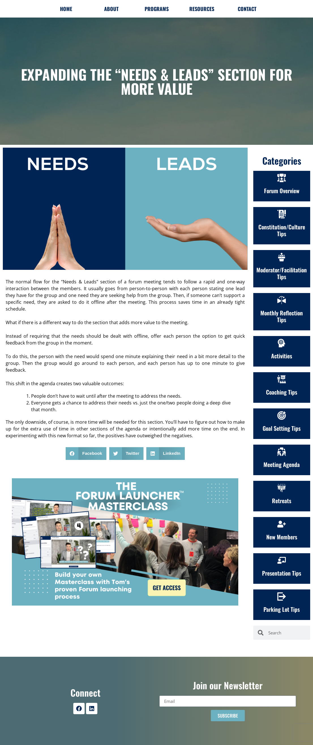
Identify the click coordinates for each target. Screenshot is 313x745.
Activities (281, 356)
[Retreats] (281, 488)
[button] (86, 453)
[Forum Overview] (281, 178)
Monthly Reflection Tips (281, 316)
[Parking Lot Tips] (281, 596)
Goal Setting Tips (282, 428)
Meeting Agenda (281, 464)
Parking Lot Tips (281, 609)
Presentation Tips (281, 573)
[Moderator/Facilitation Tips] (281, 257)
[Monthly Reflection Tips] (281, 300)
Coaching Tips (281, 392)
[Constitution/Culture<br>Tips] (281, 214)
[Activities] (281, 343)
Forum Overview (281, 190)
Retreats (281, 500)
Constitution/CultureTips (281, 230)
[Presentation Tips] (281, 560)
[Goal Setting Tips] (281, 415)
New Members (281, 537)
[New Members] (281, 524)
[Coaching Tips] (281, 379)
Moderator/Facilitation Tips (281, 273)
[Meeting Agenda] (281, 451)
